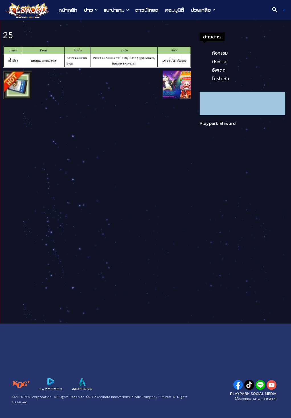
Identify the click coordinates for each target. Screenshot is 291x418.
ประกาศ (219, 61)
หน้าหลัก (68, 10)
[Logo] (30, 10)
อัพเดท (219, 70)
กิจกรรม (220, 53)
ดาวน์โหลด (146, 10)
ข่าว (91, 10)
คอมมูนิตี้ (174, 10)
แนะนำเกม (116, 10)
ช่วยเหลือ (203, 10)
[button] (276, 10)
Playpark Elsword (218, 123)
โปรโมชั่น (220, 78)
